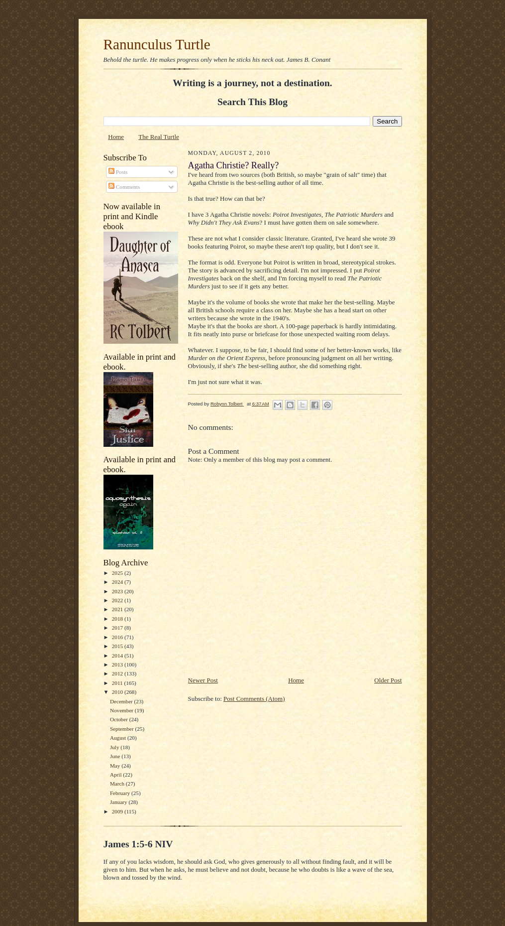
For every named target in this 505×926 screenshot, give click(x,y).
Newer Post (203, 680)
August (118, 738)
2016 (118, 637)
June (115, 756)
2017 (118, 628)
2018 (118, 619)
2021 (118, 609)
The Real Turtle (158, 136)
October (119, 719)
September (122, 729)
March (118, 784)
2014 (118, 656)
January (119, 802)
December (122, 701)
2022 (118, 600)
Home (116, 136)
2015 (118, 646)
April (116, 775)
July (115, 747)
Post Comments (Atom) (254, 698)
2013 (118, 664)
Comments (124, 187)
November (122, 710)
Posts (117, 172)
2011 (118, 683)
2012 (118, 673)
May (115, 766)
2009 (118, 811)
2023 (118, 591)
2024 (118, 582)
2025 (118, 573)
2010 (118, 692)
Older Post (388, 680)
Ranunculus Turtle (156, 44)
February (120, 793)
